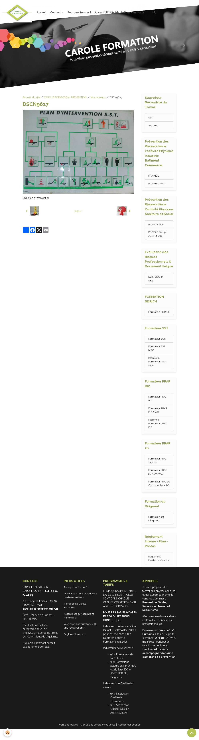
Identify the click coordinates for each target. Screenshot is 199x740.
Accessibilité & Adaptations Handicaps (119, 12)
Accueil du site (31, 97)
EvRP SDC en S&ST (156, 279)
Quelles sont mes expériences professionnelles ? (75, 608)
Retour (78, 210)
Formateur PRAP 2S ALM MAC (157, 478)
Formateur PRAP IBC (157, 404)
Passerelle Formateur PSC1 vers (157, 367)
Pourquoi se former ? (76, 598)
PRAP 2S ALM (156, 224)
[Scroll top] (191, 732)
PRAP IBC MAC (157, 183)
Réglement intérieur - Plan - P (158, 569)
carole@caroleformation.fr (40, 619)
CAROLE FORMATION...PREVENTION (65, 97)
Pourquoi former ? (79, 12)
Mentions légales (66, 735)
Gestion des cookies (131, 735)
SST (150, 117)
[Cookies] (8, 732)
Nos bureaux (98, 97)
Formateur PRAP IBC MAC (157, 415)
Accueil (41, 12)
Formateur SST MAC (157, 353)
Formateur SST (157, 343)
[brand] (18, 12)
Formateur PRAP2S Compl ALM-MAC (157, 491)
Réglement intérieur (75, 648)
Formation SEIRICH (154, 315)
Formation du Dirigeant (156, 529)
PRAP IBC (153, 176)
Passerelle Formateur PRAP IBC (157, 429)
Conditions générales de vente (97, 735)
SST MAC (153, 125)
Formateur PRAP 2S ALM (157, 466)
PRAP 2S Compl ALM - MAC (157, 234)
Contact (55, 12)
